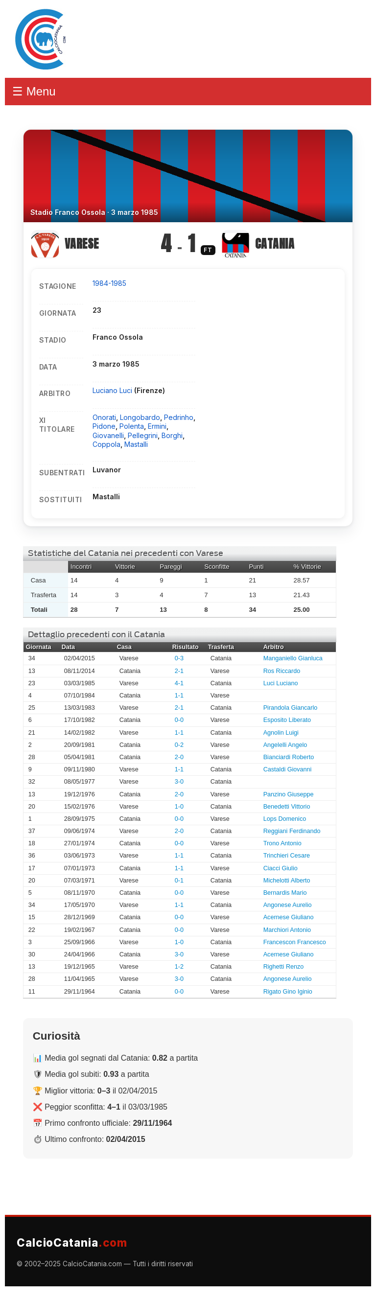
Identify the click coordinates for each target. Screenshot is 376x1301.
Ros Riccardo (282, 671)
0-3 (179, 658)
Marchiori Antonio (287, 930)
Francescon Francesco (294, 942)
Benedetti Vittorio (286, 806)
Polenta (131, 426)
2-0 (179, 757)
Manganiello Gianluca (293, 658)
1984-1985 (109, 283)
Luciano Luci (113, 390)
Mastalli (136, 444)
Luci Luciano (280, 683)
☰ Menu (34, 91)
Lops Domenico (284, 818)
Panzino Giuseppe (288, 794)
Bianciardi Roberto (288, 757)
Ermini (157, 426)
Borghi (172, 435)
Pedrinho (178, 417)
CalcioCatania (72, 1242)
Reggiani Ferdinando (292, 831)
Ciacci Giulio (280, 868)
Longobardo (140, 417)
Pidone (104, 426)
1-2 (179, 966)
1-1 (179, 695)
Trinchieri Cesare (286, 855)
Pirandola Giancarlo (290, 707)
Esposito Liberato (287, 720)
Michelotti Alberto (286, 880)
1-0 (179, 806)
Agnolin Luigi (281, 732)
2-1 (179, 671)
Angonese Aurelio (287, 905)
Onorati (104, 417)
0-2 (179, 745)
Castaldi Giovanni (287, 769)
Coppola (106, 444)
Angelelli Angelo (285, 745)
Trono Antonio (282, 843)
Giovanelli (108, 435)
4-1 (179, 683)
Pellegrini (143, 435)
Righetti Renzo (283, 966)
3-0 (179, 781)
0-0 (179, 720)
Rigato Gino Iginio (287, 991)
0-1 (179, 880)
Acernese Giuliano (288, 917)
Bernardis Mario (285, 892)
